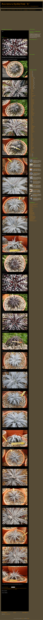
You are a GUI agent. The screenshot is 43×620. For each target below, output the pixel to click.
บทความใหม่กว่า (4, 612)
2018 (31, 74)
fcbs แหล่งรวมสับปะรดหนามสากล (34, 206)
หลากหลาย (32, 91)
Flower (32, 149)
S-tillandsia (31, 209)
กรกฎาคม (32, 82)
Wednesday (32, 127)
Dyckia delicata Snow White (7, 588)
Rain (31, 98)
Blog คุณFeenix (31, 210)
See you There (32, 131)
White (31, 94)
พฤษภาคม (32, 84)
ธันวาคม (32, 77)
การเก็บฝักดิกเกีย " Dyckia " (36, 193)
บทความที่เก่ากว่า (25, 612)
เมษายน (32, 85)
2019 (31, 73)
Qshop (17, 9)
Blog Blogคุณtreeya (32, 213)
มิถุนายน (32, 83)
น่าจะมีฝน (32, 120)
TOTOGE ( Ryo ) (32, 208)
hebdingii (32, 90)
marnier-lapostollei (33, 95)
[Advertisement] (7, 19)
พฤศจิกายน (32, 78)
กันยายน (32, 80)
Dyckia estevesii (13, 588)
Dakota (32, 89)
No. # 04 (32, 132)
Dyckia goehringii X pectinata (23, 588)
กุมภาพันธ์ (32, 87)
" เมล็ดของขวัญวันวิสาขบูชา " (36, 168)
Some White (32, 152)
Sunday (32, 119)
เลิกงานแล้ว (32, 122)
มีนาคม (32, 86)
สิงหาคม (32, 81)
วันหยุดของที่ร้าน (33, 126)
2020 (31, 72)
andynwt (23, 618)
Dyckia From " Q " (5, 37)
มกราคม (32, 88)
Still (31, 97)
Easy (31, 92)
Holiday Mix (32, 148)
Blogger (28, 618)
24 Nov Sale (34, 159)
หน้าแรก (14, 612)
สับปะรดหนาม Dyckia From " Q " (16, 4)
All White (32, 151)
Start (31, 117)
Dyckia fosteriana (17, 588)
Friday (32, 123)
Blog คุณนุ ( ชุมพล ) (32, 212)
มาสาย (34, 176)
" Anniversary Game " (35, 172)
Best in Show (20, 9)
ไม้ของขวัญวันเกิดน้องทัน (36, 189)
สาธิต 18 (32, 118)
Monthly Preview (35, 180)
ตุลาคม (32, 79)
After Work (32, 114)
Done (31, 116)
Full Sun (32, 121)
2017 (31, 75)
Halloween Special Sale (35, 184)
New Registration (13, 9)
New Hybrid (32, 115)
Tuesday (32, 129)
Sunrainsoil (31, 207)
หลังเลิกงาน (32, 93)
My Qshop (32, 130)
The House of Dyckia (32, 214)
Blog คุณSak (31, 211)
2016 (31, 76)
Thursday (32, 96)
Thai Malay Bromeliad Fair (32, 9)
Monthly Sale (32, 99)
